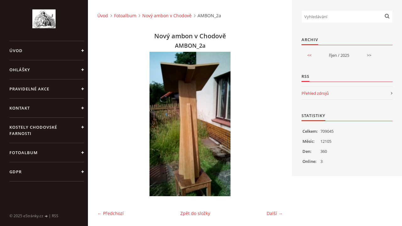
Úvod (16, 50)
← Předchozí (110, 213)
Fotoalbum (23, 152)
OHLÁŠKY (19, 70)
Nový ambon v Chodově (167, 16)
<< (309, 55)
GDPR (15, 172)
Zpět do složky (195, 213)
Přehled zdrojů (315, 93)
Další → (275, 213)
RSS (55, 215)
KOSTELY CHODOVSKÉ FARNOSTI (33, 130)
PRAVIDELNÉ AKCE (29, 89)
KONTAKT (19, 108)
